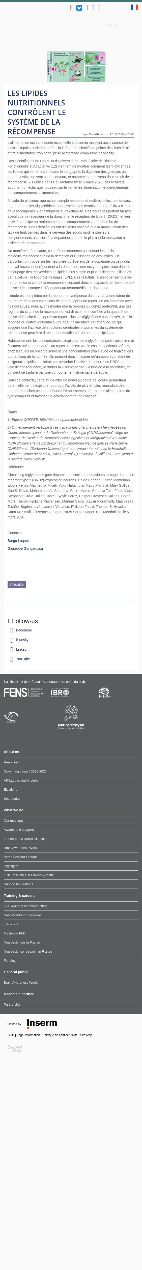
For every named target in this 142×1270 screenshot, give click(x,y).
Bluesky (18, 640)
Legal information (29, 1035)
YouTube (19, 659)
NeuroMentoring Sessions (23, 915)
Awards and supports (19, 830)
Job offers (11, 924)
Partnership (12, 1004)
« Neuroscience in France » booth (28, 875)
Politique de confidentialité (60, 1035)
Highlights (11, 866)
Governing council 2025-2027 (25, 771)
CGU (11, 1035)
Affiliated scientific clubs (21, 780)
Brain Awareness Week (21, 848)
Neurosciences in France (22, 942)
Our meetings (13, 820)
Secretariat (12, 798)
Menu (114, 26)
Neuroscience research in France (28, 951)
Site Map (86, 1035)
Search (130, 25)
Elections (10, 789)
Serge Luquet (18, 541)
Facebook (20, 630)
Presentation (13, 762)
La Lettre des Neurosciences (24, 839)
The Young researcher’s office (25, 906)
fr (134, 7)
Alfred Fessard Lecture (20, 857)
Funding (10, 960)
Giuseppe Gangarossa (25, 548)
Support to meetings (18, 884)
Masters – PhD (14, 933)
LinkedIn (19, 649)
